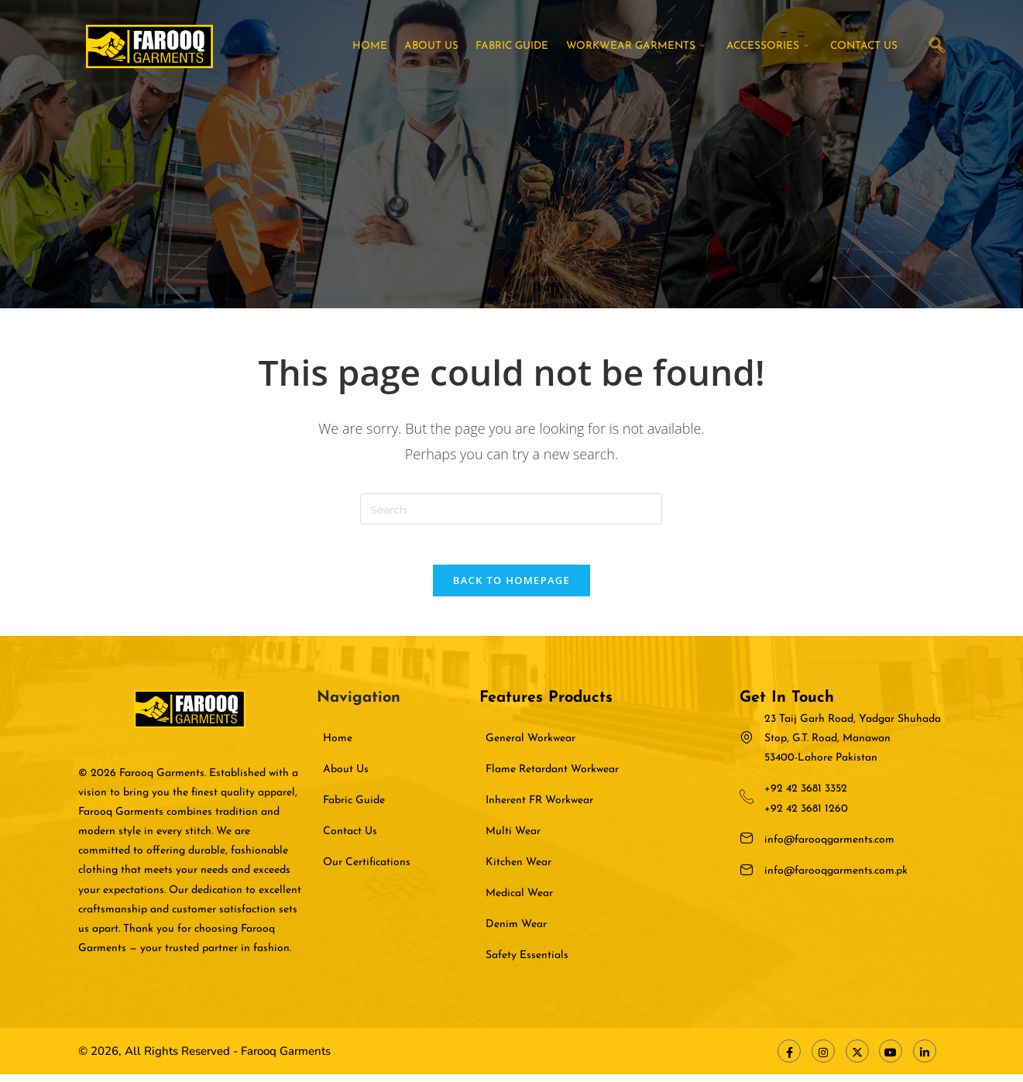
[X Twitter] (857, 1058)
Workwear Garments (645, 46)
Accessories (774, 46)
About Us (448, 46)
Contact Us (867, 46)
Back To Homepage (511, 587)
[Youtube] (890, 1058)
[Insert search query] (511, 508)
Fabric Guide (526, 46)
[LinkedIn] (924, 1058)
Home (392, 46)
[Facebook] (789, 1058)
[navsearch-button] (937, 46)
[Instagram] (823, 1058)
